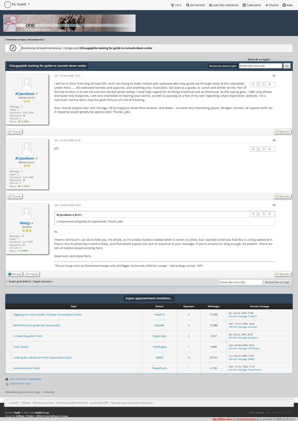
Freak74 (159, 314)
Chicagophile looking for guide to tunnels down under (137, 48)
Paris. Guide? (21, 347)
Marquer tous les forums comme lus (132, 402)
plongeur (253, 337)
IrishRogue (159, 347)
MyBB (17, 412)
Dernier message (238, 316)
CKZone (29, 48)
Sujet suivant (42, 281)
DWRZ (159, 357)
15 (188, 357)
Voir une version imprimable (25, 378)
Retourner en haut (43, 402)
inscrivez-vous (246, 419)
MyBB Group (42, 412)
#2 (274, 140)
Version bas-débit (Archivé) (72, 402)
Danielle (159, 325)
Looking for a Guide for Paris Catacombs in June (42, 357)
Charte (272, 5)
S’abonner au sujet (20, 383)
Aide (287, 5)
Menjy (25, 223)
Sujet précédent (20, 281)
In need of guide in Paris (28, 336)
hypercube (159, 336)
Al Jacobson (24, 93)
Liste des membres (224, 5)
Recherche (195, 5)
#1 (274, 75)
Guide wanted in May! (26, 368)
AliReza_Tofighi (24, 415)
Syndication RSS (99, 402)
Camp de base (50, 48)
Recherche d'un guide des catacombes (36, 325)
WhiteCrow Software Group (52, 415)
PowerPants (159, 368)
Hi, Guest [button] (15, 4)
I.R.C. (176, 5)
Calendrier (252, 5)
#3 (274, 204)
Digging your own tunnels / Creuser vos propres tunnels (47, 314)
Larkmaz (252, 326)
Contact (14, 402)
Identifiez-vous (222, 419)
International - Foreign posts (83, 48)
